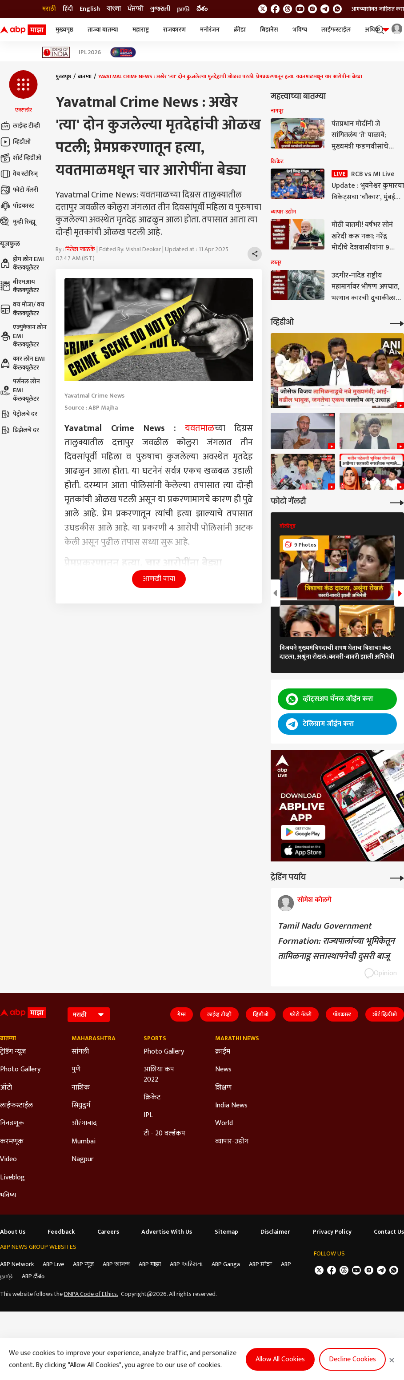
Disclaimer (275, 1232)
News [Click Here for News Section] (223, 1069)
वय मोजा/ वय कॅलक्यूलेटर (22, 309)
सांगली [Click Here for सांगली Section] (80, 1052)
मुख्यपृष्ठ (64, 29)
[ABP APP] (303, 832)
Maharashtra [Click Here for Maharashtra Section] (94, 1038)
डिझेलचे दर (19, 430)
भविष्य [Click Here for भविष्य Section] (8, 1195)
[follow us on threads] (287, 9)
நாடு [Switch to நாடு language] (183, 8)
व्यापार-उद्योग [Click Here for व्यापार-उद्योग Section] (231, 1142)
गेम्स (181, 1014)
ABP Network (17, 1264)
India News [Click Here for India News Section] (231, 1105)
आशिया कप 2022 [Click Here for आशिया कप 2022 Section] (159, 1075)
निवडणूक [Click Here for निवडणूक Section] (12, 1123)
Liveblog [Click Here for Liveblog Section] (12, 1178)
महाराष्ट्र (140, 29)
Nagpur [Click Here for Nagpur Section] (83, 1159)
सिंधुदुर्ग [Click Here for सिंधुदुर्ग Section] (81, 1105)
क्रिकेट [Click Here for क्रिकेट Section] (152, 1097)
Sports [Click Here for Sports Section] (155, 1038)
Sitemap (226, 1232)
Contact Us (389, 1232)
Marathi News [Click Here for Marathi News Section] (237, 1038)
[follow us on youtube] (300, 9)
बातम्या (85, 76)
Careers (108, 1232)
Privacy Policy (332, 1232)
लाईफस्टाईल (336, 29)
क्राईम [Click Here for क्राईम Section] (222, 1052)
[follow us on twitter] (262, 9)
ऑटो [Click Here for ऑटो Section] (6, 1088)
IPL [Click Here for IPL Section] (148, 1115)
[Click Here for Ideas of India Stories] (56, 52)
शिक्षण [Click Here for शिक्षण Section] (223, 1088)
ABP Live (53, 1264)
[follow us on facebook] (275, 9)
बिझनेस (269, 29)
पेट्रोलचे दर (18, 414)
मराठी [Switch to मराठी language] (49, 8)
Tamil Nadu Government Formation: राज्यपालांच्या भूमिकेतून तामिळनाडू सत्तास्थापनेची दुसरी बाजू (336, 941)
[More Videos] (397, 322)
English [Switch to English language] (90, 8)
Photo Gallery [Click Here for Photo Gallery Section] (20, 1069)
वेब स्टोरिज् (19, 174)
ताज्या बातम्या (103, 29)
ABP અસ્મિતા (186, 1264)
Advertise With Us (166, 1232)
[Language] (89, 1014)
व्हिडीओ (15, 142)
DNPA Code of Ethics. (91, 1294)
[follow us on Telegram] (325, 9)
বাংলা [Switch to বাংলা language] (114, 8)
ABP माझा (150, 1264)
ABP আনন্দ (116, 1264)
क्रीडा (240, 29)
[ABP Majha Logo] (23, 29)
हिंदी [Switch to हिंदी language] (68, 8)
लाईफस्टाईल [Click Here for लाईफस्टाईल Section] (16, 1105)
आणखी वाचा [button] (159, 579)
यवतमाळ (199, 428)
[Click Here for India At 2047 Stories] (123, 52)
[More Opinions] (397, 877)
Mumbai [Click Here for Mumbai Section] (84, 1142)
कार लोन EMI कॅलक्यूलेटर (22, 363)
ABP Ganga (226, 1264)
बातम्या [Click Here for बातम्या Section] (8, 1038)
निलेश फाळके (80, 249)
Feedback (61, 1232)
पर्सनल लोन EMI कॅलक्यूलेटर (20, 390)
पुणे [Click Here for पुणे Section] (76, 1069)
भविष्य (299, 29)
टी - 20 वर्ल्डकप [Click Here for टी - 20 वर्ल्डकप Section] (164, 1134)
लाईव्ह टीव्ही (20, 126)
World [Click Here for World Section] (224, 1123)
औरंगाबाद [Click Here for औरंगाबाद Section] (84, 1123)
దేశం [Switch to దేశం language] (202, 8)
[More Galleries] (397, 502)
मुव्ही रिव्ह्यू (18, 222)
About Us (12, 1232)
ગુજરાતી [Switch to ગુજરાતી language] (160, 8)
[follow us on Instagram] (312, 9)
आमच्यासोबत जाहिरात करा (378, 8)
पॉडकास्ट (17, 206)
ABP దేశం (33, 1276)
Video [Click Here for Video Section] (8, 1159)
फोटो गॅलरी (19, 190)
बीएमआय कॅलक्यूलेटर (19, 286)
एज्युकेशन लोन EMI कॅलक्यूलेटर (23, 336)
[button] (23, 92)
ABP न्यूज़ (83, 1264)
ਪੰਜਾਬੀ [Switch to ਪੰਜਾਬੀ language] (135, 8)
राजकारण (174, 29)
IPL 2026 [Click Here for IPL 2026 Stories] (90, 52)
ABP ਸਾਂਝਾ (260, 1264)
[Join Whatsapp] (337, 9)
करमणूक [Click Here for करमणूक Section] (12, 1142)
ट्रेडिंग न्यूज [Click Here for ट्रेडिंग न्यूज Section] (13, 1052)
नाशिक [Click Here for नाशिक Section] (81, 1088)
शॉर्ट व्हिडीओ (20, 158)
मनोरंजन (210, 29)
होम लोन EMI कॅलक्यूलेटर (22, 263)
